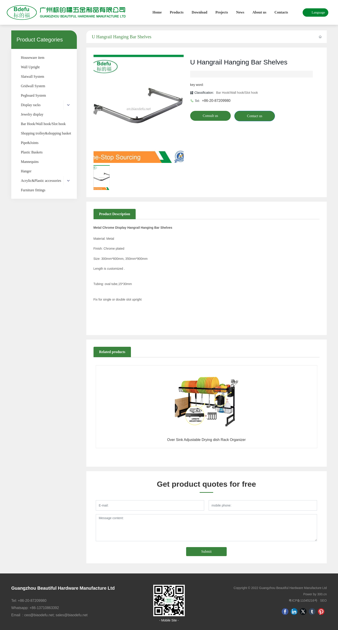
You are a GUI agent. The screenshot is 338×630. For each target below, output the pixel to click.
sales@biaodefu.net (72, 615)
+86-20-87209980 (216, 101)
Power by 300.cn (315, 594)
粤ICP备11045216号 (303, 600)
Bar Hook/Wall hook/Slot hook (237, 92)
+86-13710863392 (44, 608)
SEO (323, 600)
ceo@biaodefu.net (39, 615)
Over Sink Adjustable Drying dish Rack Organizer (206, 440)
